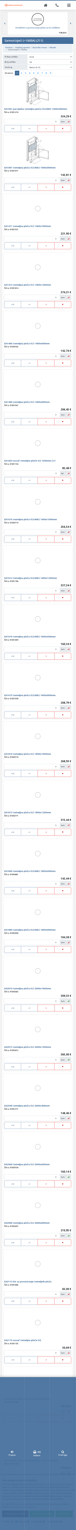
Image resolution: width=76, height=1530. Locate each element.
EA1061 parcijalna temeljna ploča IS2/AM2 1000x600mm (35, 108)
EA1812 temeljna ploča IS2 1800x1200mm (27, 812)
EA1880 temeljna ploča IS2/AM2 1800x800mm (30, 929)
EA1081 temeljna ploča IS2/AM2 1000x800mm (30, 167)
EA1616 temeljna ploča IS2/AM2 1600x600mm (30, 636)
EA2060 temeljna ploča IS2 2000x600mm (27, 1164)
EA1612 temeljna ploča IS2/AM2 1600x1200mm (30, 577)
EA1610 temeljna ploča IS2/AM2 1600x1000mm (30, 519)
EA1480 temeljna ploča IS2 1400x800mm (27, 401)
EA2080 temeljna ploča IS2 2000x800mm (27, 1222)
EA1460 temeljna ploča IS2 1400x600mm (27, 343)
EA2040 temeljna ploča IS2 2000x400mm (27, 1105)
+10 (12, 128)
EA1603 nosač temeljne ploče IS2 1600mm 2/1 (30, 460)
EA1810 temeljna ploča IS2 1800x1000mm (27, 753)
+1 (29, 128)
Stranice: (9, 73)
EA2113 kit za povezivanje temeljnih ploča (27, 1281)
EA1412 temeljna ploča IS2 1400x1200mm (27, 284)
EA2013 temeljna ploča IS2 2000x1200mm (27, 1046)
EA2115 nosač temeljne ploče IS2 (22, 1340)
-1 (46, 128)
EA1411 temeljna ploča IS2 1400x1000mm (27, 226)
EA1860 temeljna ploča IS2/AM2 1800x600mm (30, 871)
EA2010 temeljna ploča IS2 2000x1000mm (27, 988)
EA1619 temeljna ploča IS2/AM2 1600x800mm (30, 695)
